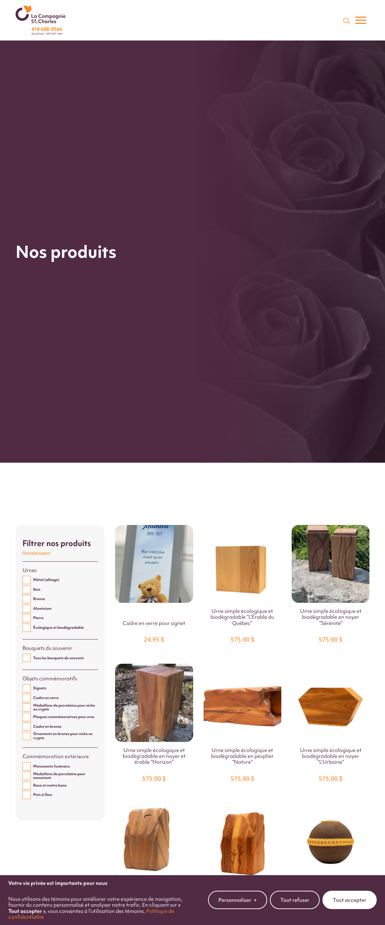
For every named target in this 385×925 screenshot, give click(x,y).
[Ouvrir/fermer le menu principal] (360, 20)
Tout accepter (349, 892)
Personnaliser (237, 893)
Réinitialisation (36, 553)
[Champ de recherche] (346, 20)
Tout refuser (294, 892)
